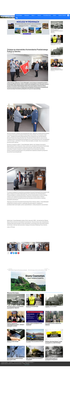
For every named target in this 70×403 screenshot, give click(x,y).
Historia (39, 15)
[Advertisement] (30, 6)
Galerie (54, 15)
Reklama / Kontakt (62, 15)
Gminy (33, 15)
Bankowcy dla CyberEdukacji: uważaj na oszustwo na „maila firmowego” (53, 379)
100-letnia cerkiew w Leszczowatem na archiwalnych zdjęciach (57, 30)
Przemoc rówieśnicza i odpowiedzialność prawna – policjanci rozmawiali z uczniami (57, 68)
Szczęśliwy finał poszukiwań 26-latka (34, 378)
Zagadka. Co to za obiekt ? (56, 55)
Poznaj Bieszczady (47, 15)
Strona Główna (19, 15)
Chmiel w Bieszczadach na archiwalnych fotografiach (51, 396)
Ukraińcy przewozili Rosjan (56, 43)
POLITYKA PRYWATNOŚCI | (19, 399)
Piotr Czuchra (27, 401)
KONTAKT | (11, 399)
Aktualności (27, 15)
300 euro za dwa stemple (12, 378)
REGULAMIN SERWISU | (29, 399)
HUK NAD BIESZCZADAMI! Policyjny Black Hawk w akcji (15, 396)
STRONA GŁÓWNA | (4, 399)
